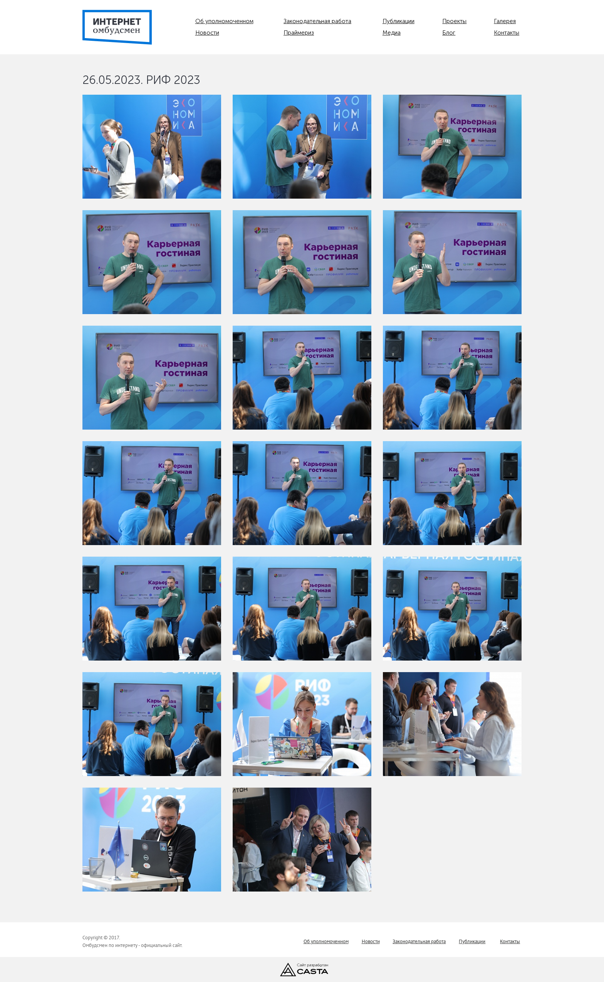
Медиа (392, 32)
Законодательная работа (317, 21)
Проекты (454, 21)
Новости (207, 32)
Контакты (506, 32)
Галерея (505, 21)
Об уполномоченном (224, 21)
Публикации (398, 21)
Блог (448, 32)
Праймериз (299, 32)
